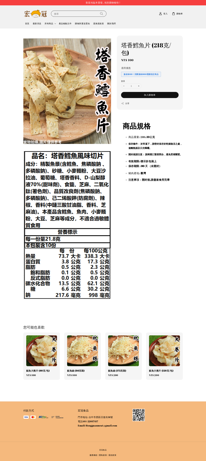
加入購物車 (150, 94)
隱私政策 (103, 455)
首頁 (27, 23)
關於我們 (111, 23)
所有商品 (49, 23)
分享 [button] (125, 103)
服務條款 (94, 455)
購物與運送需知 (82, 23)
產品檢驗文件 (65, 23)
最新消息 (37, 23)
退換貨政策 (98, 23)
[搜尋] (101, 13)
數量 (123, 81)
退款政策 (112, 455)
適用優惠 (126, 68)
